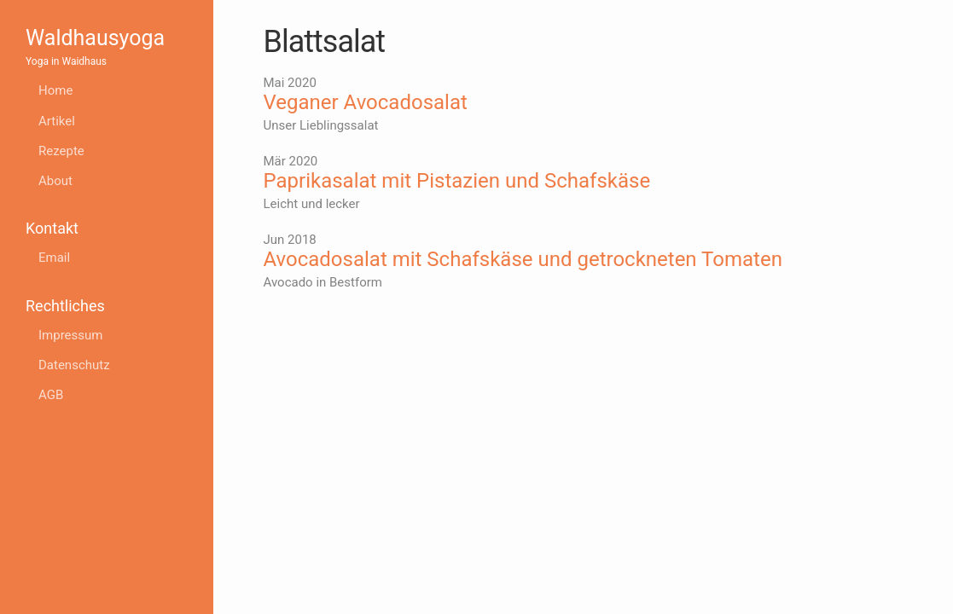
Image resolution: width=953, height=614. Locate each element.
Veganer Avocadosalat (366, 102)
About (55, 180)
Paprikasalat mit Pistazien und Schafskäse (457, 181)
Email (54, 257)
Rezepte (61, 151)
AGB (50, 395)
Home (55, 90)
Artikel (56, 121)
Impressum (70, 335)
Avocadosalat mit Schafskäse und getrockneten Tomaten (523, 259)
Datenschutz (74, 365)
